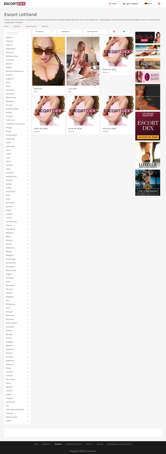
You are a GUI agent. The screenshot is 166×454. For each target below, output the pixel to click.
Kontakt (100, 444)
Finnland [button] (9, 116)
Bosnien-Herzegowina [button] (15, 71)
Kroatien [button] (9, 206)
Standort (16, 26)
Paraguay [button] (9, 297)
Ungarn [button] (9, 394)
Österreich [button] (10, 285)
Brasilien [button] (9, 75)
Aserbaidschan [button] (12, 56)
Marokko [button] (9, 240)
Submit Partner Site (74, 444)
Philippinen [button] (10, 304)
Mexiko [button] (9, 244)
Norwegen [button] (10, 278)
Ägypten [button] (9, 37)
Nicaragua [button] (10, 267)
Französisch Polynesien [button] (15, 124)
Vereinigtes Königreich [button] (15, 409)
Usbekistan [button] (10, 402)
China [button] (8, 86)
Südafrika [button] (10, 360)
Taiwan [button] (8, 368)
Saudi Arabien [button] (11, 323)
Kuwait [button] (8, 210)
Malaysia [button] (9, 233)
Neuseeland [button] (11, 263)
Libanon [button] (9, 218)
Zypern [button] (8, 421)
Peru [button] (7, 300)
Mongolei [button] (9, 255)
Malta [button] (8, 236)
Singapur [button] (9, 342)
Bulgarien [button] (10, 79)
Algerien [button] (9, 45)
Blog (36, 444)
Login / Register (130, 4)
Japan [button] (8, 169)
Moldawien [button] (10, 248)
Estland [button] (9, 112)
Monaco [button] (9, 252)
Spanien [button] (9, 353)
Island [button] (8, 154)
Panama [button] (9, 293)
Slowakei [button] (9, 345)
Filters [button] (113, 4)
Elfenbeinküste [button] (12, 109)
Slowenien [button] (10, 349)
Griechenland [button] (11, 135)
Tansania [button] (9, 372)
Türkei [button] (8, 383)
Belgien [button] (9, 67)
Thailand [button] (9, 375)
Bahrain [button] (9, 64)
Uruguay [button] (9, 398)
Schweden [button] (10, 327)
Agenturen (46, 444)
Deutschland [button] (11, 97)
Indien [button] (8, 142)
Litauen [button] (9, 225)
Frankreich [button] (10, 120)
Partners (89, 444)
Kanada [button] (9, 184)
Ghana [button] (8, 131)
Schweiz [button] (9, 330)
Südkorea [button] (10, 364)
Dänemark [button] (10, 94)
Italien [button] (8, 161)
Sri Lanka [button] (9, 357)
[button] (159, 3)
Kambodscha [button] (11, 176)
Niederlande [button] (11, 270)
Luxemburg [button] (10, 229)
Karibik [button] (9, 188)
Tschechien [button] (10, 379)
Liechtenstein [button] (11, 221)
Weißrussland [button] (11, 417)
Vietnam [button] (9, 413)
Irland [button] (8, 150)
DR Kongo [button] (10, 101)
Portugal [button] (9, 312)
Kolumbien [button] (10, 203)
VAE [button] (7, 406)
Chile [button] (8, 82)
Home (6, 26)
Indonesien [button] (10, 146)
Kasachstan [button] (10, 191)
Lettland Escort (31, 26)
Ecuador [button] (9, 105)
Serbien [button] (9, 338)
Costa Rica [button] (10, 90)
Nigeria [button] (9, 274)
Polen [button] (8, 308)
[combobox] (17, 33)
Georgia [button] (9, 127)
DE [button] (148, 4)
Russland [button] (9, 319)
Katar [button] (8, 195)
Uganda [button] (9, 387)
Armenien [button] (10, 52)
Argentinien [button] (10, 49)
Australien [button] (10, 60)
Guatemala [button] (10, 139)
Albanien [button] (9, 41)
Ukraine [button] (9, 391)
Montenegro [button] (11, 259)
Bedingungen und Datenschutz (119, 444)
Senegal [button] (9, 334)
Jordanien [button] (10, 173)
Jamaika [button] (9, 165)
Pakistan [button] (9, 289)
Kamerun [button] (9, 180)
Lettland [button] (9, 214)
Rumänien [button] (10, 315)
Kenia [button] (8, 199)
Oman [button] (8, 282)
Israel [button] (8, 157)
